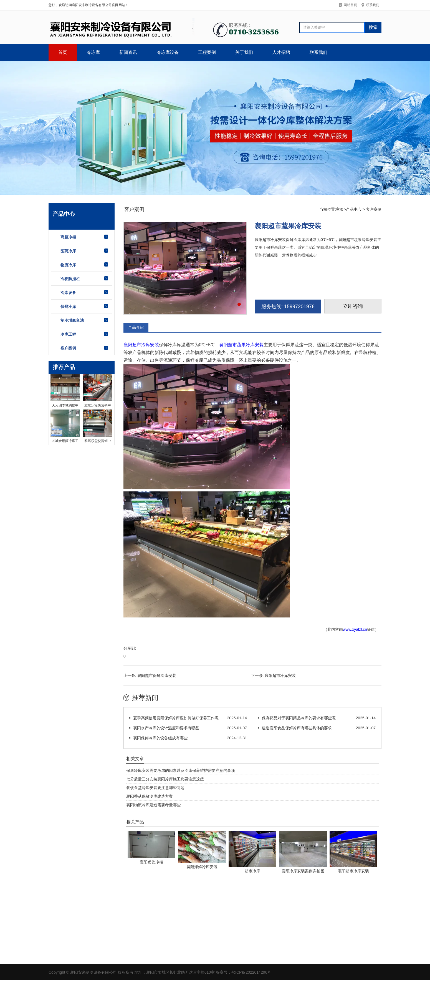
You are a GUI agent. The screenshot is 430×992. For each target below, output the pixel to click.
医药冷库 (68, 251)
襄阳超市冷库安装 (141, 344)
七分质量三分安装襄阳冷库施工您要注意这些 (165, 779)
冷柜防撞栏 (70, 279)
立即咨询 (353, 306)
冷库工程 (68, 334)
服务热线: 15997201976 (288, 306)
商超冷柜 (68, 237)
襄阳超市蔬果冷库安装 (241, 344)
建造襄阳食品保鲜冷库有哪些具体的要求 (297, 728)
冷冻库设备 (167, 52)
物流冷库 (68, 265)
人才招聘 (281, 52)
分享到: (129, 648)
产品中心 (353, 209)
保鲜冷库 (68, 306)
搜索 (373, 27)
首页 (62, 52)
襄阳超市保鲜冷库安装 (156, 675)
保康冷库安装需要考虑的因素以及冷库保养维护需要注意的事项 (180, 770)
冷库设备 (68, 292)
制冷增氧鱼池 (72, 320)
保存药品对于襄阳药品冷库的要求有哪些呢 (299, 718)
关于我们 (244, 52)
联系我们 (318, 52)
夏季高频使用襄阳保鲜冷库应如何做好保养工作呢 (176, 718)
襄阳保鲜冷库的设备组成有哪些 (160, 738)
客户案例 (68, 348)
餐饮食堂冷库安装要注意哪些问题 (155, 787)
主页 (340, 209)
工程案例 (207, 52)
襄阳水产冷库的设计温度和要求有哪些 (166, 728)
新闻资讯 (128, 52)
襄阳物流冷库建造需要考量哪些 (153, 805)
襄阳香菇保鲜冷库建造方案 (149, 796)
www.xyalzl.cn (355, 629)
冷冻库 (93, 52)
